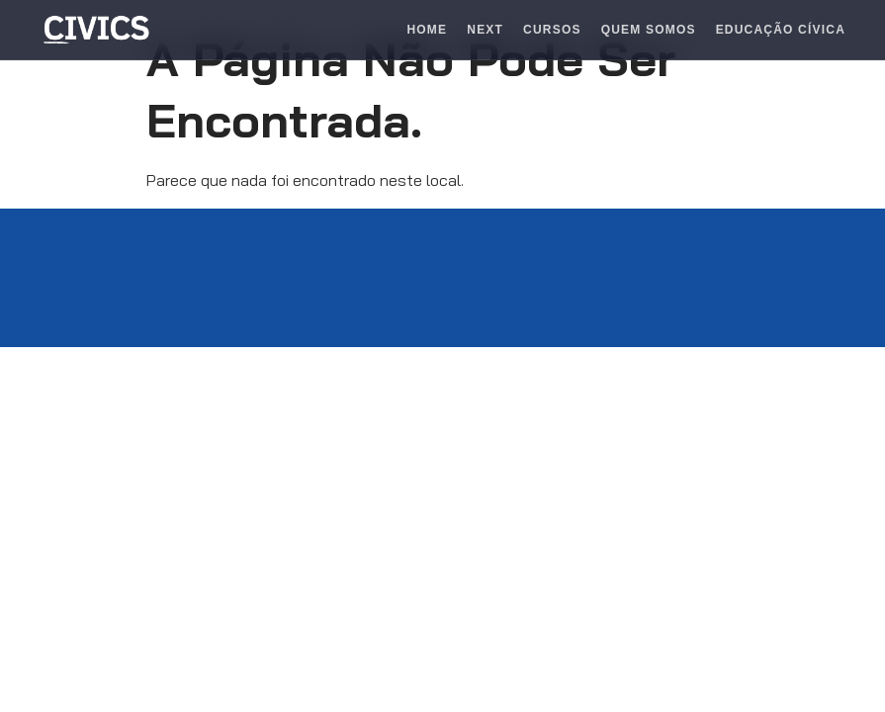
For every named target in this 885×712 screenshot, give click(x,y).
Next (485, 30)
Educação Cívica (780, 30)
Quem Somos (648, 30)
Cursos (552, 30)
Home (426, 30)
